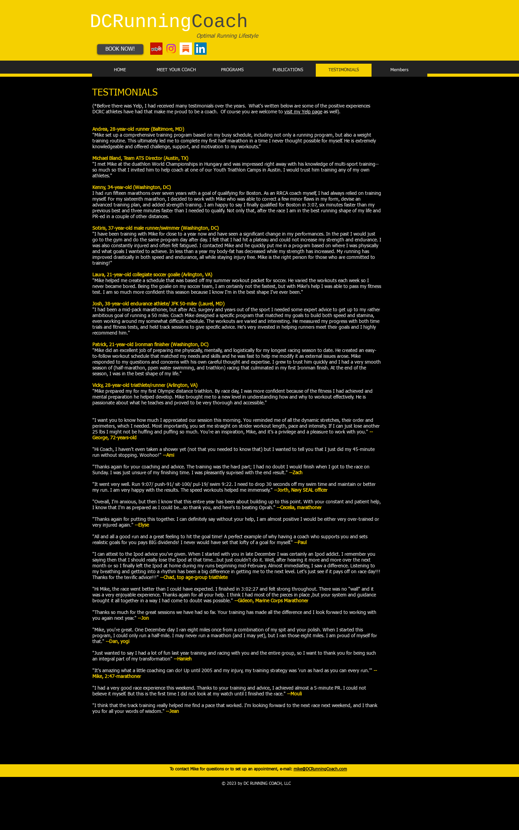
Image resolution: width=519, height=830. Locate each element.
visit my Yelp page (303, 112)
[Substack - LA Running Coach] (186, 48)
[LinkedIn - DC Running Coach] (200, 48)
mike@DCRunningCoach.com (320, 769)
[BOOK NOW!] (120, 49)
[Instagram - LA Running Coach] (171, 48)
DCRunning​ (169, 22)
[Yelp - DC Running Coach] (156, 48)
